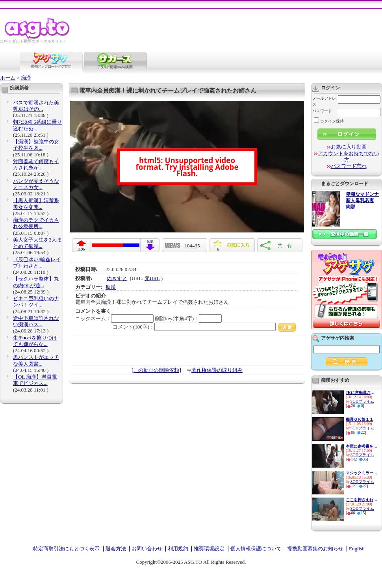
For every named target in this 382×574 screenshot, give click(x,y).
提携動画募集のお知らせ (315, 549)
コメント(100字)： (204, 327)
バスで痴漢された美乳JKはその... (36, 106)
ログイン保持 (329, 121)
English (357, 549)
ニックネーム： (114, 318)
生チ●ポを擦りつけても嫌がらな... (35, 341)
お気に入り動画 (349, 147)
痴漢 (26, 78)
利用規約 (178, 549)
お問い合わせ (147, 549)
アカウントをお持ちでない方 (348, 156)
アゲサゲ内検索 (337, 338)
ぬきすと (117, 278)
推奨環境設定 (209, 549)
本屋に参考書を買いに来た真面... (361, 446)
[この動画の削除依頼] (156, 370)
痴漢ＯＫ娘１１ (359, 419)
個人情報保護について (256, 549)
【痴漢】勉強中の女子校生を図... (36, 145)
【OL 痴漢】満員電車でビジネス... (35, 380)
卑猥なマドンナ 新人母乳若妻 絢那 (362, 200)
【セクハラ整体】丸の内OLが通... (36, 282)
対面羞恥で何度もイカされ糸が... (36, 164)
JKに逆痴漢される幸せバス (361, 392)
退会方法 (116, 549)
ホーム (7, 78)
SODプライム (362, 401)
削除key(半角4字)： (188, 318)
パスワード (322, 111)
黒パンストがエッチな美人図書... (36, 360)
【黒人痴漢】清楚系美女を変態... (36, 203)
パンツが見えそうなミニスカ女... (36, 184)
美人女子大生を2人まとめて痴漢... (37, 243)
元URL (152, 278)
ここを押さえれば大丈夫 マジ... (361, 500)
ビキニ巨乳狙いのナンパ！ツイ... (36, 301)
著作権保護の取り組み (217, 370)
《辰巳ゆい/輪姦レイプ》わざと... (37, 262)
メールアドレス (324, 101)
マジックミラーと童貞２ (361, 473)
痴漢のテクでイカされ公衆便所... (36, 223)
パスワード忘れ (349, 166)
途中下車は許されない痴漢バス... (36, 321)
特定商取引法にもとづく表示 (66, 549)
